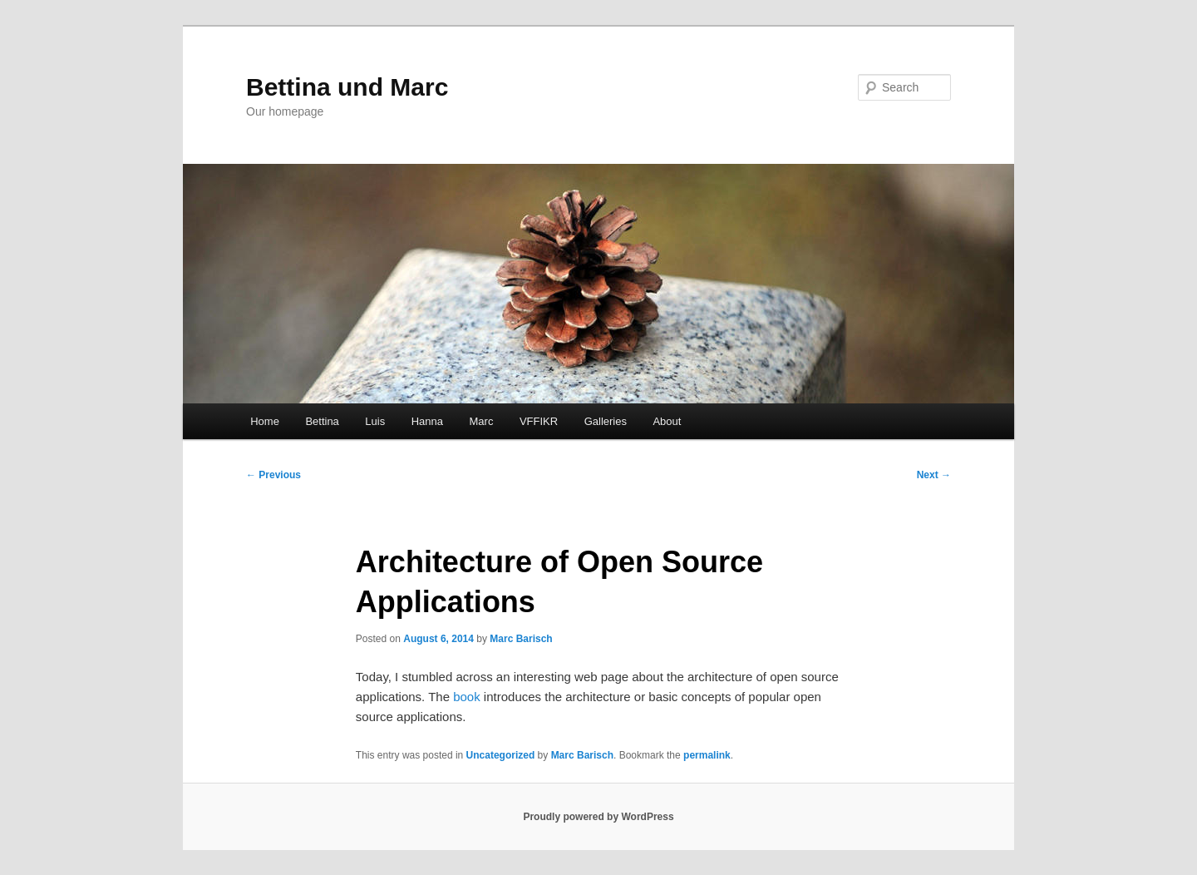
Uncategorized (500, 755)
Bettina (321, 421)
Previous (273, 475)
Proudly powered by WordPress (598, 817)
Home (264, 421)
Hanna (427, 421)
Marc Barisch (521, 639)
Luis (375, 421)
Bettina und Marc (347, 87)
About (667, 421)
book (466, 697)
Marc (482, 421)
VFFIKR (539, 421)
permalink (707, 755)
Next (934, 475)
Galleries (605, 421)
